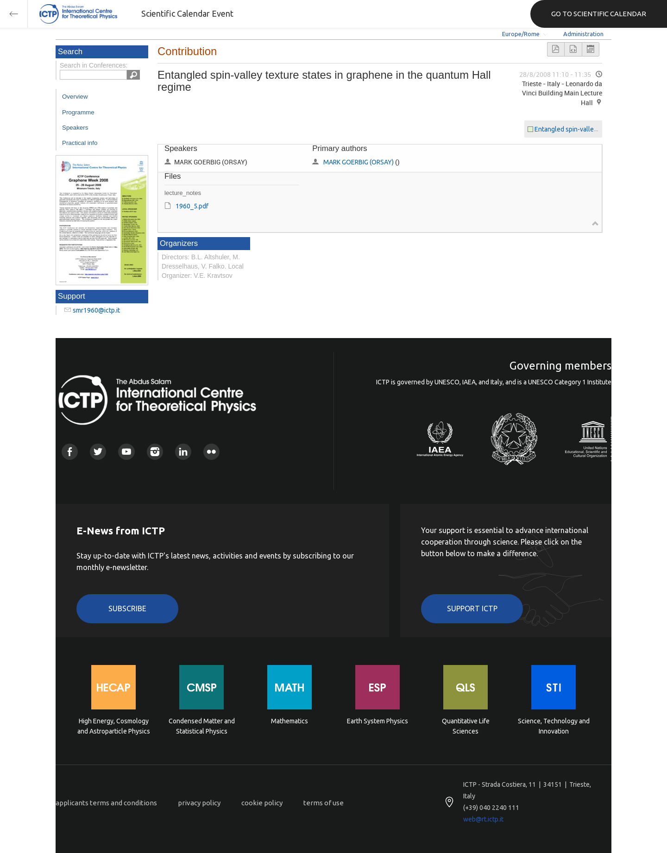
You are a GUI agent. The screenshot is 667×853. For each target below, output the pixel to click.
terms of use (323, 803)
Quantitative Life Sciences (466, 726)
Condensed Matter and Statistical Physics (202, 726)
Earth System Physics (377, 721)
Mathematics (289, 721)
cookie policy (262, 803)
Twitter (98, 452)
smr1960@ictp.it (96, 310)
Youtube (126, 452)
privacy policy (199, 803)
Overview (75, 96)
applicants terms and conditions (106, 803)
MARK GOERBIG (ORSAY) (358, 162)
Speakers (75, 127)
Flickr (211, 452)
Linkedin (183, 452)
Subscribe (127, 608)
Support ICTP (472, 608)
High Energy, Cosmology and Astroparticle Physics (113, 726)
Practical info (79, 142)
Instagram (155, 452)
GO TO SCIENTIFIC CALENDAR (598, 14)
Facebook (70, 452)
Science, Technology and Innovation (554, 726)
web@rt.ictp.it (483, 819)
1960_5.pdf (192, 206)
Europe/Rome (521, 34)
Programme (78, 112)
